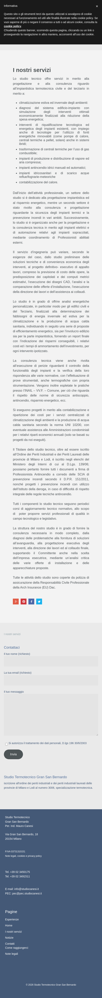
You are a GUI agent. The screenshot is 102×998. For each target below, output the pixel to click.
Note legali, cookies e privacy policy (23, 856)
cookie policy (12, 26)
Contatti (9, 943)
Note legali (11, 953)
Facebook (31, 601)
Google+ (16, 601)
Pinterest (23, 601)
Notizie (9, 937)
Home (8, 925)
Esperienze (12, 919)
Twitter (39, 601)
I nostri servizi (12, 634)
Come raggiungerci (16, 947)
